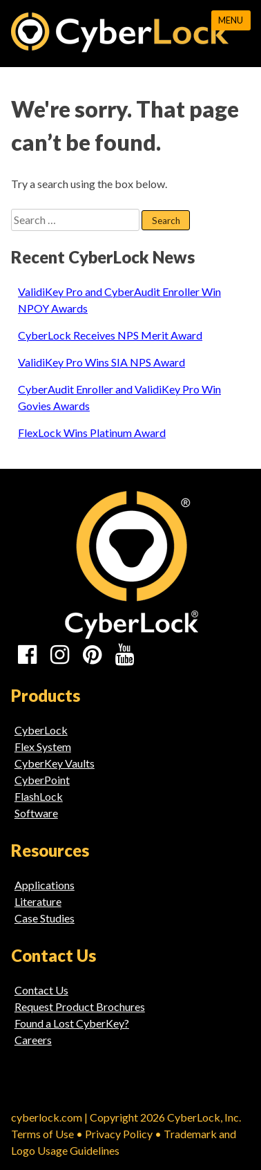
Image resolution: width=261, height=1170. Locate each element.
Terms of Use (42, 1133)
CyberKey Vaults (54, 763)
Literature (37, 901)
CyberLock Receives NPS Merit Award (110, 335)
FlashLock (38, 796)
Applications (44, 884)
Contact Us (41, 989)
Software (36, 812)
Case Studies (44, 918)
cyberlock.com (46, 1117)
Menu (230, 20)
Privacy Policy (119, 1133)
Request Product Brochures (79, 1006)
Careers (33, 1039)
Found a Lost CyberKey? (71, 1023)
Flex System (42, 746)
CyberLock (41, 729)
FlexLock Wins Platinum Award (92, 432)
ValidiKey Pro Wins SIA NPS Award (101, 362)
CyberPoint (42, 779)
